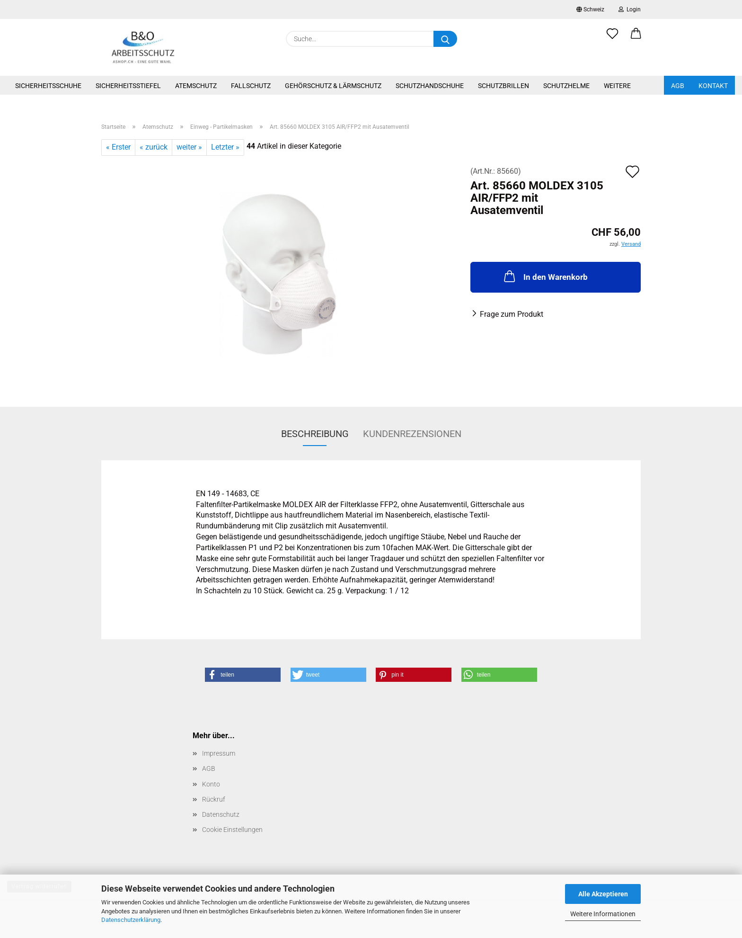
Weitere (617, 85)
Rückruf (213, 799)
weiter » (189, 147)
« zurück (154, 147)
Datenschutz (220, 814)
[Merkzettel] (612, 39)
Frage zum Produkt (511, 314)
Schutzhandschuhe (430, 85)
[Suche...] (445, 39)
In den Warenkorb (545, 276)
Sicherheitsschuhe (48, 85)
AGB (677, 85)
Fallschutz (251, 85)
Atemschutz (196, 85)
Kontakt (713, 85)
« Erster (118, 147)
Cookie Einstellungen (232, 829)
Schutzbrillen (503, 85)
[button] (636, 39)
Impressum (218, 753)
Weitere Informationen (603, 914)
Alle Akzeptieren (603, 894)
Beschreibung (315, 433)
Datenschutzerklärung (130, 919)
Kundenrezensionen (412, 433)
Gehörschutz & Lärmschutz (333, 85)
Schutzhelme (566, 85)
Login (629, 9)
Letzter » (225, 147)
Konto (211, 784)
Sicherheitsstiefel (128, 85)
